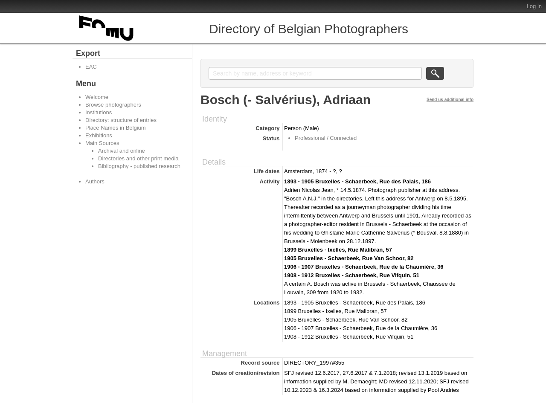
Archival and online (121, 151)
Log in (534, 6)
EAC (91, 67)
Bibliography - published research (139, 166)
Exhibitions (98, 135)
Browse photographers (113, 104)
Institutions (98, 112)
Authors (95, 181)
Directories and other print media (138, 158)
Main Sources (102, 143)
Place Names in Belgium (115, 128)
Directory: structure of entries (121, 120)
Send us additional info (450, 99)
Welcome (96, 97)
